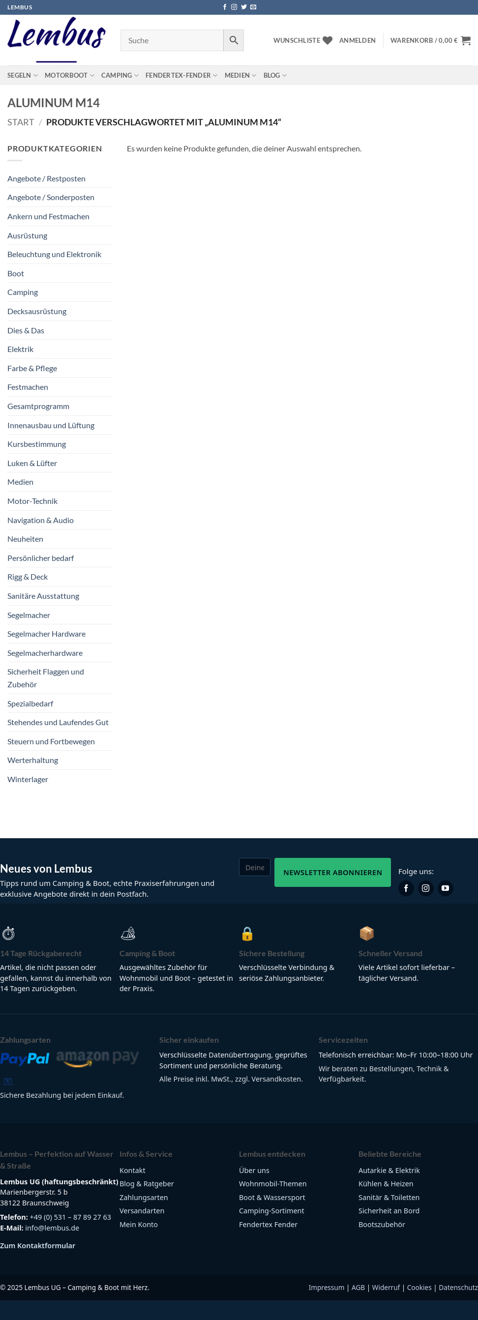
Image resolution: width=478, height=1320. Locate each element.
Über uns (254, 1170)
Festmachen (27, 386)
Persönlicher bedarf (40, 557)
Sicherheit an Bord (388, 1210)
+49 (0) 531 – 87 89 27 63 (70, 1217)
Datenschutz (458, 1287)
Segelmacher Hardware (46, 633)
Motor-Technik (32, 500)
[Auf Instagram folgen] (234, 7)
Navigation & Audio (40, 520)
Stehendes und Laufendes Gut (58, 722)
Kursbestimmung (36, 443)
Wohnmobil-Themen (273, 1183)
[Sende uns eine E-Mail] (253, 7)
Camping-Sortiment (271, 1210)
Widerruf (386, 1287)
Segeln (22, 75)
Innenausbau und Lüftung (50, 425)
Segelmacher (28, 614)
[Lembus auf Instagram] (426, 888)
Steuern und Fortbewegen (51, 741)
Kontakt (133, 1170)
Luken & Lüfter (32, 463)
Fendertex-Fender (182, 75)
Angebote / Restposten (46, 178)
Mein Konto (139, 1224)
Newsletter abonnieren (332, 872)
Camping (120, 75)
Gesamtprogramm (38, 406)
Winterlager (27, 779)
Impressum (327, 1287)
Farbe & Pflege (32, 368)
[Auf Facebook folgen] (225, 7)
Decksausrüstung (36, 311)
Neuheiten (25, 538)
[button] (357, 40)
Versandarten (142, 1210)
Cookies (419, 1287)
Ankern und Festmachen (48, 216)
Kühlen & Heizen (386, 1183)
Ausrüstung (27, 235)
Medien (241, 75)
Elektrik (20, 348)
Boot (15, 273)
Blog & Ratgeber (147, 1183)
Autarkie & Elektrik (389, 1170)
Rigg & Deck (27, 576)
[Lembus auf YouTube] (445, 888)
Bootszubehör (381, 1224)
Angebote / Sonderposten (50, 197)
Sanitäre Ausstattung (43, 595)
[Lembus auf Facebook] (406, 888)
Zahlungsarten (144, 1197)
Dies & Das (25, 330)
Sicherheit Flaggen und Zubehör (45, 678)
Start (20, 122)
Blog (275, 75)
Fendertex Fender (268, 1224)
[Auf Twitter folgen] (244, 7)
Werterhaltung (32, 759)
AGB (358, 1287)
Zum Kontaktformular (37, 1245)
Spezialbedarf (30, 703)
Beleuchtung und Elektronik (54, 254)
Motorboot (69, 75)
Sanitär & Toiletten (388, 1197)
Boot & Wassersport (272, 1197)
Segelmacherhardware (45, 652)
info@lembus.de (52, 1227)
